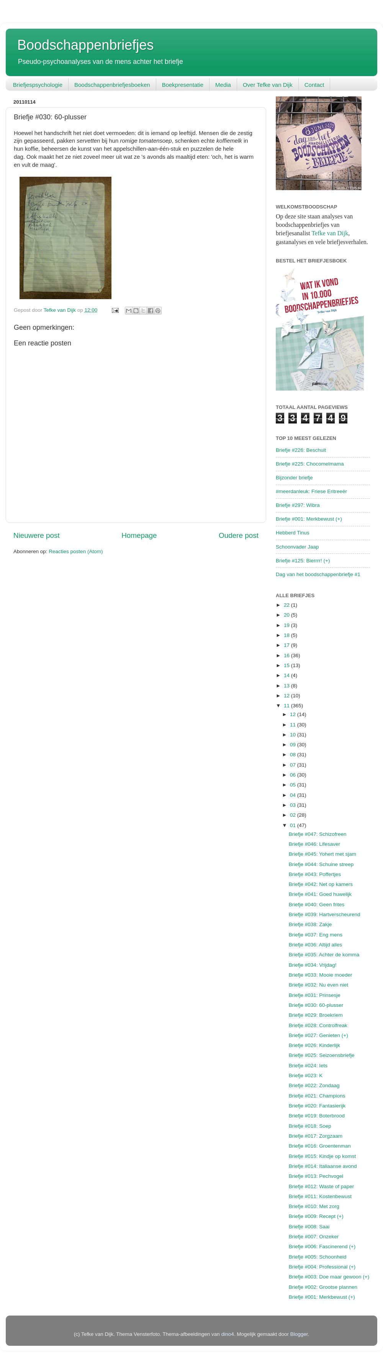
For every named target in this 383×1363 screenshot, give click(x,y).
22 (287, 605)
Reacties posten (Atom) (76, 551)
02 (293, 815)
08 (293, 754)
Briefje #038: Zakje (310, 924)
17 (287, 645)
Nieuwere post (36, 535)
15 (287, 665)
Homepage (139, 535)
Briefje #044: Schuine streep (321, 864)
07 (293, 765)
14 (287, 675)
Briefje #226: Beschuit (301, 450)
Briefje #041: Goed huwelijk (320, 894)
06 (293, 775)
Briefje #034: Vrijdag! (313, 965)
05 (293, 785)
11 (287, 705)
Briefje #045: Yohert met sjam (322, 854)
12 (287, 696)
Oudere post (239, 535)
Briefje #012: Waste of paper (321, 1186)
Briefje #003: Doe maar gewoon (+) (329, 1277)
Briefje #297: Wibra (298, 505)
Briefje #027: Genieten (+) (318, 1035)
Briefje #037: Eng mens (315, 935)
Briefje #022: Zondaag (314, 1085)
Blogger (299, 1334)
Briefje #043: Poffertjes (315, 874)
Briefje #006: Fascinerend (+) (322, 1246)
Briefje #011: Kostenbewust (320, 1196)
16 (287, 655)
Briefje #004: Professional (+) (322, 1267)
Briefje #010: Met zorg (314, 1206)
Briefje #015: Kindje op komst (322, 1156)
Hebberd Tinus (292, 533)
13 (287, 686)
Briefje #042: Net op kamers (321, 884)
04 (293, 795)
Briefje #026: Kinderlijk (314, 1045)
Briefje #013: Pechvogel (316, 1176)
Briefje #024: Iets (308, 1065)
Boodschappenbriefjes (85, 45)
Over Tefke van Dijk (268, 84)
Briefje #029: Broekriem (316, 1015)
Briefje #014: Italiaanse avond (323, 1166)
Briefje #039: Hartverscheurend (324, 914)
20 (287, 615)
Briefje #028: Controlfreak (318, 1025)
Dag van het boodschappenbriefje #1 (318, 574)
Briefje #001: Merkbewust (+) (309, 519)
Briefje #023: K (306, 1075)
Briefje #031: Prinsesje (314, 995)
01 (293, 825)
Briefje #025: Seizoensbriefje (322, 1055)
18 (287, 635)
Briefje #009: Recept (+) (316, 1216)
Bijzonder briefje (294, 477)
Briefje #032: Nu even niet (318, 985)
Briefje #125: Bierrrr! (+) (303, 560)
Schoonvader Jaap (297, 547)
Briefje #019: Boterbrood (317, 1116)
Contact (314, 84)
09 (293, 744)
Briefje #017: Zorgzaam (315, 1136)
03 (293, 805)
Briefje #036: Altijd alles (315, 945)
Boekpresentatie (182, 84)
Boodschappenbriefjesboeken (112, 84)
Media (223, 84)
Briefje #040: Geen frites (317, 904)
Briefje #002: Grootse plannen (323, 1287)
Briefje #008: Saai (309, 1226)
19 (287, 625)
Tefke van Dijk (329, 233)
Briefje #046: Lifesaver (314, 844)
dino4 (227, 1334)
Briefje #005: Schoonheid (318, 1257)
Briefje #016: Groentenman (320, 1146)
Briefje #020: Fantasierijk (317, 1106)
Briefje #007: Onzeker (314, 1236)
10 (293, 735)
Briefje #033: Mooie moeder (320, 975)
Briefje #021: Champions (317, 1096)
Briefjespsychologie (37, 84)
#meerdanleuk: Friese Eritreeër (311, 491)
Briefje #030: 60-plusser (316, 1005)
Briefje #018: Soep (310, 1126)
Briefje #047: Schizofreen (318, 834)
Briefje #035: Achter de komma (324, 955)
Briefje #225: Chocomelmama (310, 464)
